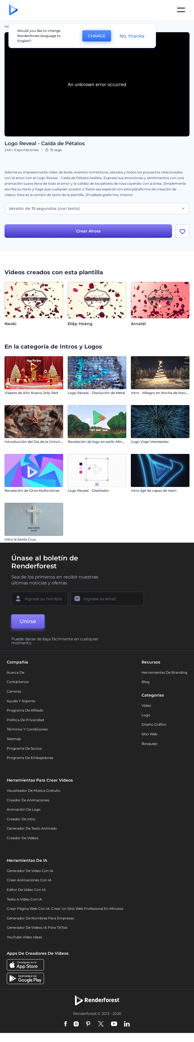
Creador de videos (22, 838)
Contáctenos (18, 682)
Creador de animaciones (28, 800)
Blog (145, 682)
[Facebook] (65, 1024)
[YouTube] (114, 1024)
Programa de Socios (24, 748)
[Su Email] (107, 599)
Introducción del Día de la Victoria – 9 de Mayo (44, 442)
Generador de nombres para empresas (40, 918)
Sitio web (149, 734)
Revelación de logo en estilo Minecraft (99, 442)
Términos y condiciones (27, 729)
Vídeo (146, 705)
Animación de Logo (24, 809)
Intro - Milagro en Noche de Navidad (161, 393)
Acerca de (15, 672)
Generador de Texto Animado (32, 828)
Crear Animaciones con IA (29, 880)
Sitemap (14, 739)
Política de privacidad (25, 720)
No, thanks (132, 36)
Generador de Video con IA (30, 871)
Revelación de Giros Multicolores (32, 490)
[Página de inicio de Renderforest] (13, 10)
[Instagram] (76, 1024)
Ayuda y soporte (21, 701)
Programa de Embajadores (30, 758)
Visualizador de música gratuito (33, 790)
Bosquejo (150, 743)
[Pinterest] (88, 1024)
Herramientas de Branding (164, 672)
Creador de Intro (21, 819)
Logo (146, 715)
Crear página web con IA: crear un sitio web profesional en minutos (65, 908)
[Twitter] (101, 1024)
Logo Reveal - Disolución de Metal (96, 393)
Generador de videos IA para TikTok (37, 928)
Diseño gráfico (154, 725)
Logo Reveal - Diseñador (88, 490)
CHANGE (96, 35)
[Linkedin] (127, 1024)
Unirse (28, 621)
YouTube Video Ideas (24, 937)
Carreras (14, 691)
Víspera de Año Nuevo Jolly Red (31, 393)
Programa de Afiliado (25, 710)
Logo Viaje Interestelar (150, 442)
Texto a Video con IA (24, 899)
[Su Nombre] (39, 599)
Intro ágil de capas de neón (154, 490)
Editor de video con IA (26, 889)
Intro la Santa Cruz (20, 539)
